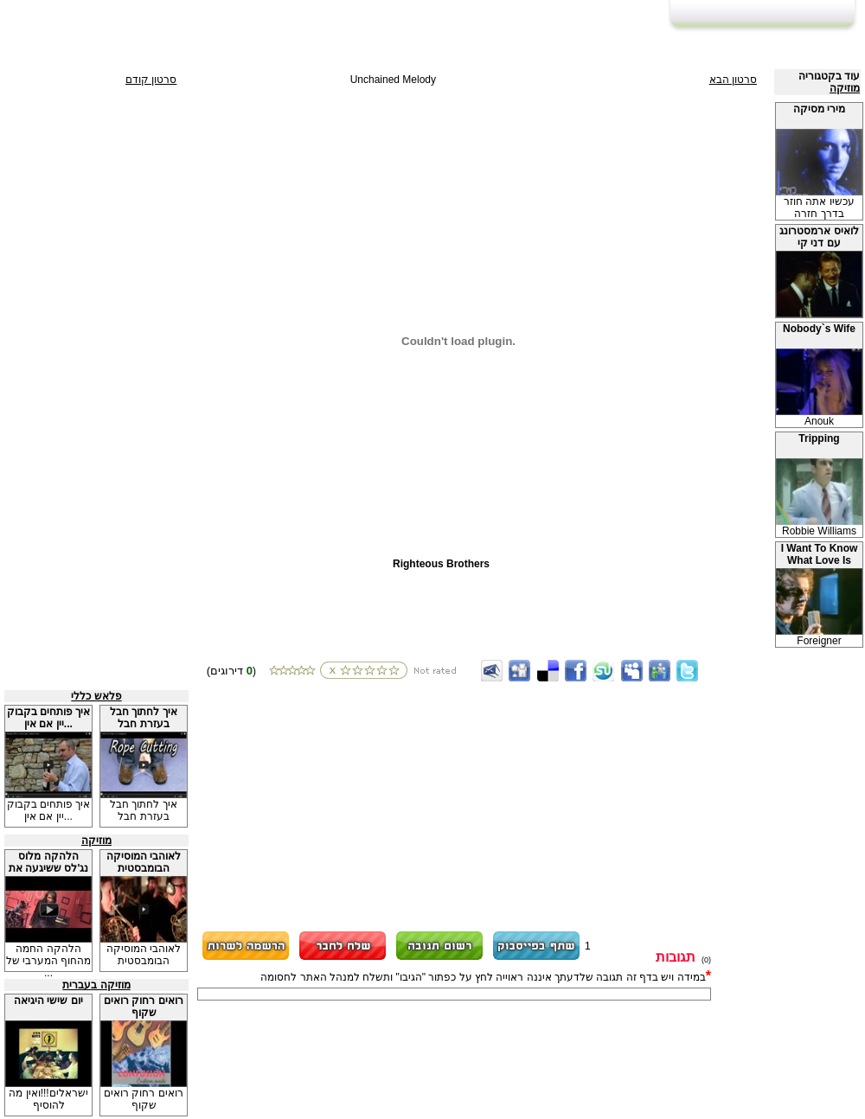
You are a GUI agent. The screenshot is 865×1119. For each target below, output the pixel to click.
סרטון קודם (150, 80)
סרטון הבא (733, 80)
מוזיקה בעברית (96, 985)
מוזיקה (845, 88)
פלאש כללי (96, 696)
